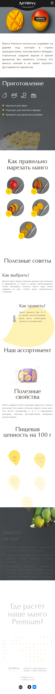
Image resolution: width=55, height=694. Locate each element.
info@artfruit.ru (27, 677)
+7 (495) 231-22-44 (27, 679)
